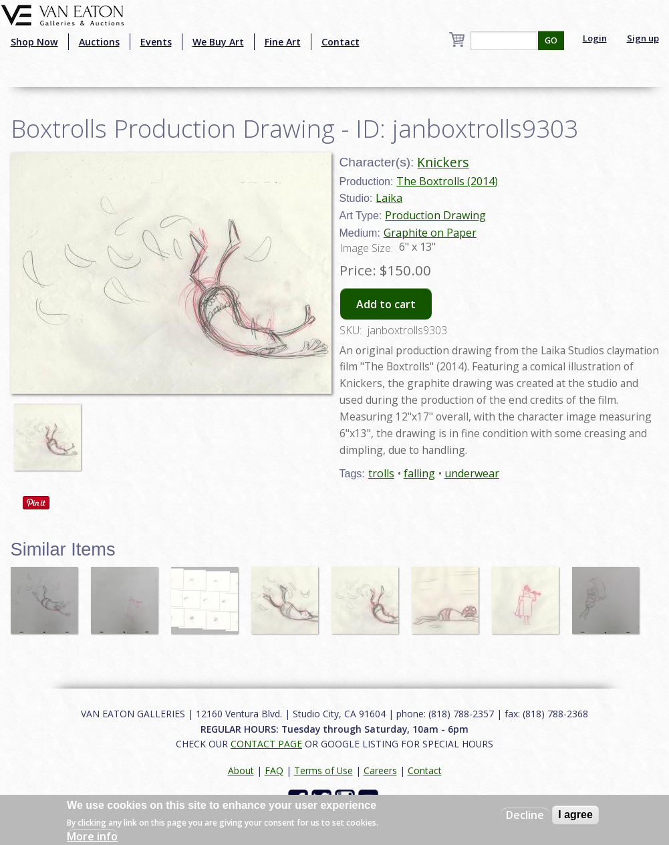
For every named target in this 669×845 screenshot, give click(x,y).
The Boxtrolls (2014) (447, 181)
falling (419, 473)
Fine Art (283, 41)
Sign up (643, 38)
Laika (389, 198)
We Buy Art (218, 41)
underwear (471, 473)
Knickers (443, 162)
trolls (381, 473)
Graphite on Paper (430, 232)
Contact (340, 41)
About (241, 770)
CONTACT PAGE (266, 743)
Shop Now (34, 41)
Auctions (99, 41)
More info (92, 836)
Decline (525, 815)
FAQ (274, 770)
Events (156, 41)
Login (595, 38)
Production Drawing (435, 215)
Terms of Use (323, 770)
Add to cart (386, 304)
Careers (380, 770)
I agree (575, 814)
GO (551, 40)
